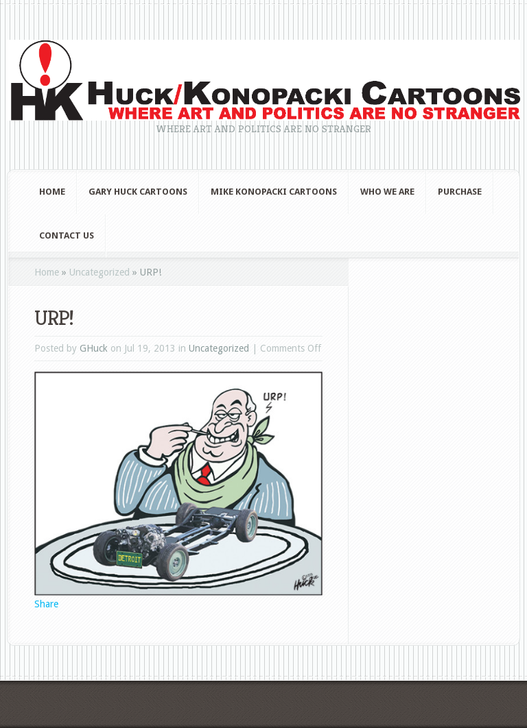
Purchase (460, 191)
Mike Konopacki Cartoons (274, 191)
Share (46, 603)
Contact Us (66, 235)
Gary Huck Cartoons (138, 191)
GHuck (94, 348)
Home (52, 191)
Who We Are (387, 191)
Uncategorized (99, 272)
